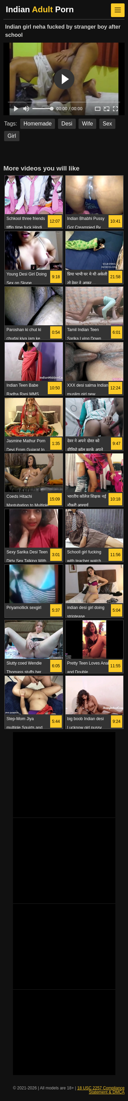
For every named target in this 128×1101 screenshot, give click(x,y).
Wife (87, 124)
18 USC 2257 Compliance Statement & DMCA (101, 1090)
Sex (107, 124)
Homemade (38, 124)
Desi (66, 124)
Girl (12, 136)
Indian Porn (40, 9)
